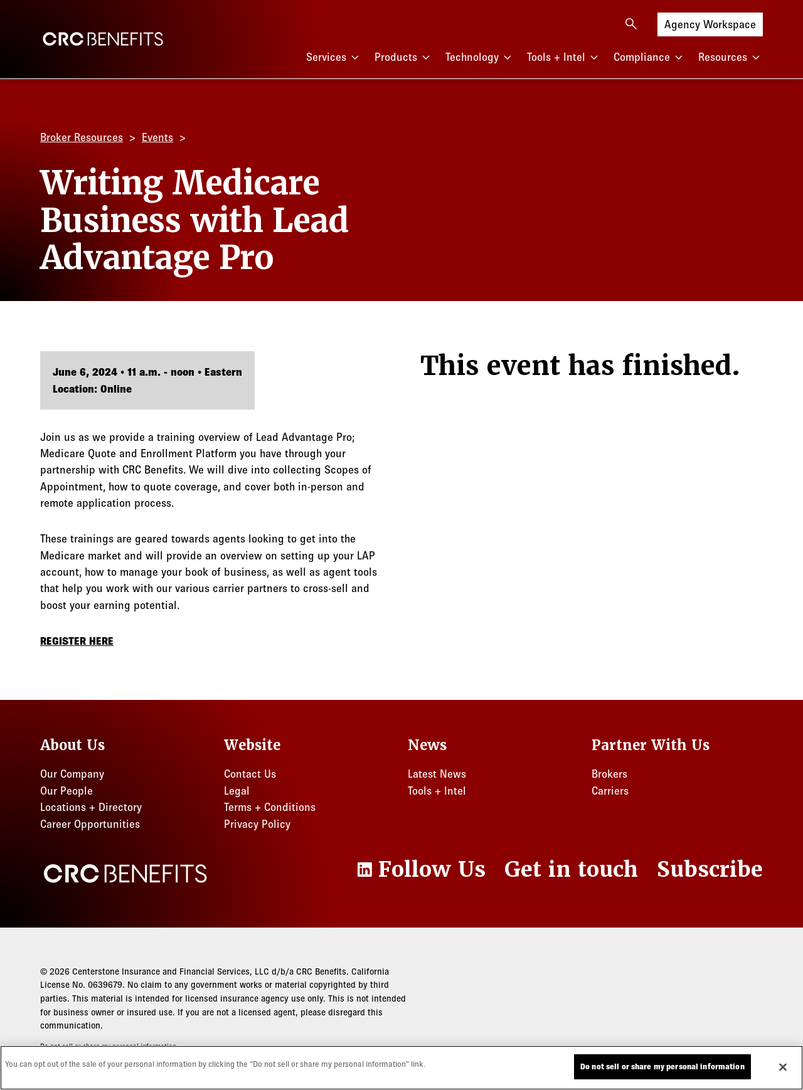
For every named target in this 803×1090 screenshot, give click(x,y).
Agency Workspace (710, 23)
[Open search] (631, 23)
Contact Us (250, 774)
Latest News (437, 774)
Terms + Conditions (270, 807)
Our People (66, 791)
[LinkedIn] (420, 869)
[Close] (783, 1067)
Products (404, 58)
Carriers (610, 791)
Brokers (609, 774)
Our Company (72, 774)
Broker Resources (81, 137)
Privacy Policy (257, 824)
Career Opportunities (90, 824)
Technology (479, 58)
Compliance (650, 58)
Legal (237, 791)
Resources (730, 58)
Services (334, 58)
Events (157, 137)
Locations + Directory (91, 807)
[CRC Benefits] (103, 39)
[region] (401, 1067)
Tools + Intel (564, 58)
